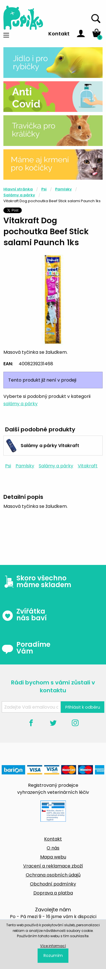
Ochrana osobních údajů (53, 875)
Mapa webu (53, 857)
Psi (44, 189)
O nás (53, 848)
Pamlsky (63, 189)
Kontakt (59, 33)
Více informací (53, 945)
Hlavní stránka (18, 189)
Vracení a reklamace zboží (53, 866)
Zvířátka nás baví (24, 614)
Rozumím (53, 955)
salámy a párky (20, 403)
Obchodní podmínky (53, 884)
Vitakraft (88, 466)
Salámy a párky (19, 195)
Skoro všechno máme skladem (36, 581)
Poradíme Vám (26, 648)
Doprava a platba (53, 893)
